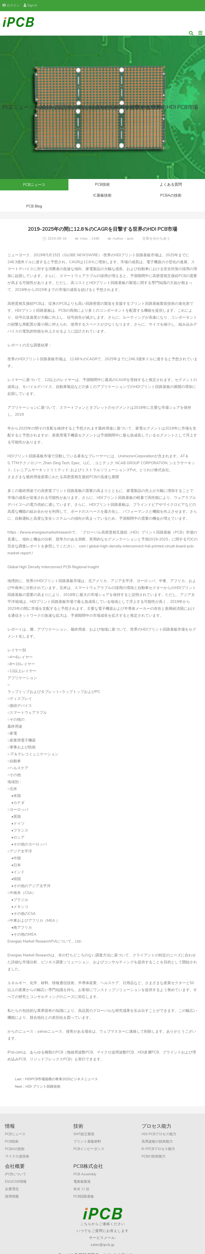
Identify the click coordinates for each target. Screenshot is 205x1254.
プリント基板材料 (87, 1133)
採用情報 (12, 1188)
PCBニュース (34, 185)
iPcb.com (14, 1044)
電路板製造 (82, 1173)
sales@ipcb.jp (102, 1236)
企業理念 (12, 1181)
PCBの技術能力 (154, 1148)
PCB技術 (102, 185)
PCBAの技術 (102, 197)
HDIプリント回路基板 (133, 247)
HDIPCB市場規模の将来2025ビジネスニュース (61, 1071)
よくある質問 (171, 185)
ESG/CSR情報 (16, 1173)
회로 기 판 (81, 1181)
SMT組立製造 (83, 1126)
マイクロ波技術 (17, 1148)
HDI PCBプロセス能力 (159, 1126)
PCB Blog (170, 197)
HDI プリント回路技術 (43, 1078)
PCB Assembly (84, 1166)
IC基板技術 (34, 197)
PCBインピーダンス (88, 1141)
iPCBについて (15, 1166)
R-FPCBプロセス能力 (158, 1141)
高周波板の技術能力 (157, 1133)
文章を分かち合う (156, 230)
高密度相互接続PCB (24, 295)
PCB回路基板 (83, 1188)
